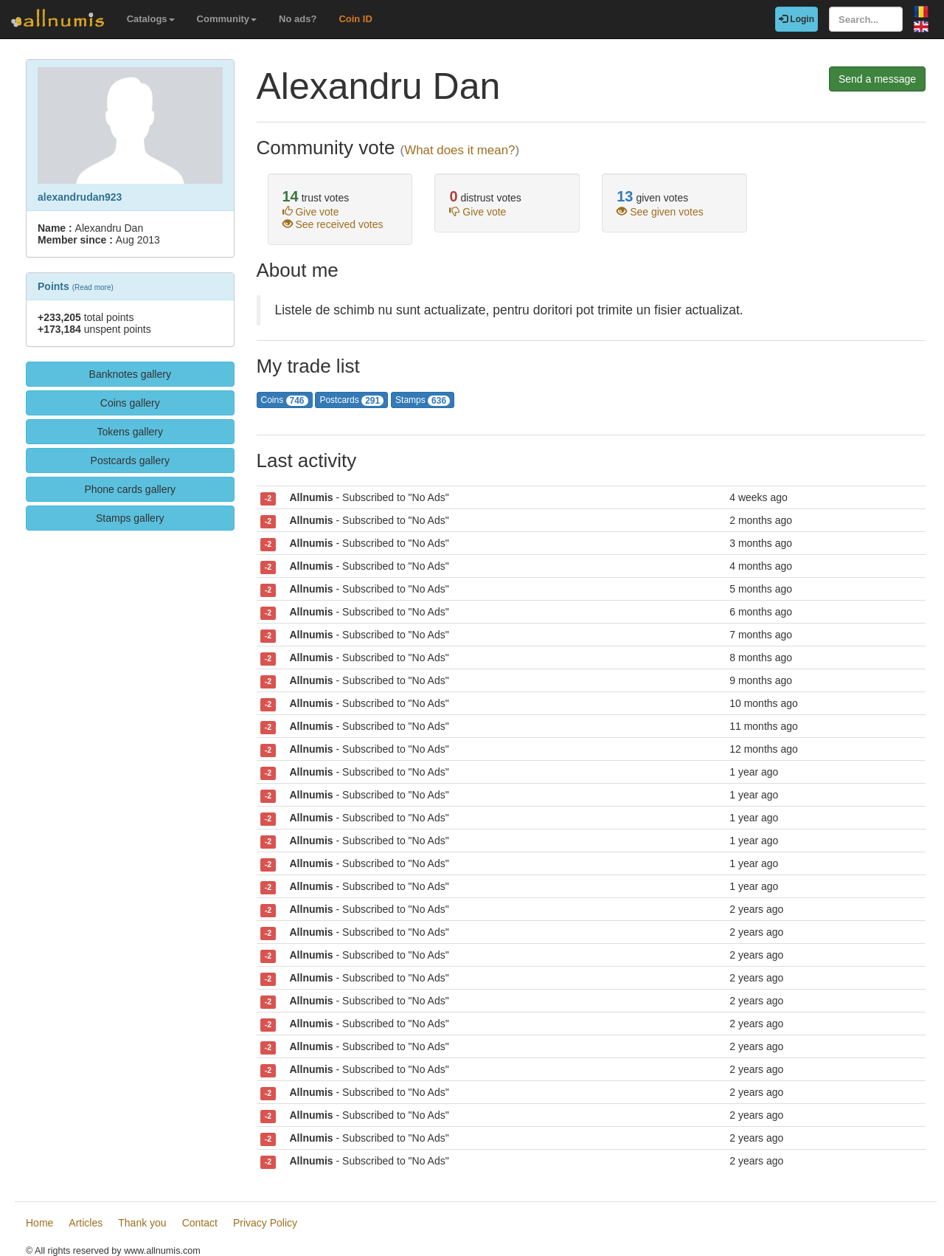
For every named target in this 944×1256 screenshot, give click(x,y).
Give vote (310, 212)
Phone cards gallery (130, 489)
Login (796, 19)
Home (39, 1223)
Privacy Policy (265, 1223)
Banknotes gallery (130, 374)
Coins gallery (130, 403)
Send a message (877, 79)
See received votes (333, 224)
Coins (284, 400)
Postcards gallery (130, 460)
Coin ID (355, 18)
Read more (92, 287)
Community (227, 18)
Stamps (422, 400)
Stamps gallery (130, 518)
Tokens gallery (130, 432)
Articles (86, 1223)
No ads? (297, 18)
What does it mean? (459, 150)
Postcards (351, 400)
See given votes (660, 212)
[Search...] (866, 19)
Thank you (142, 1223)
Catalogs (151, 18)
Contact (200, 1223)
